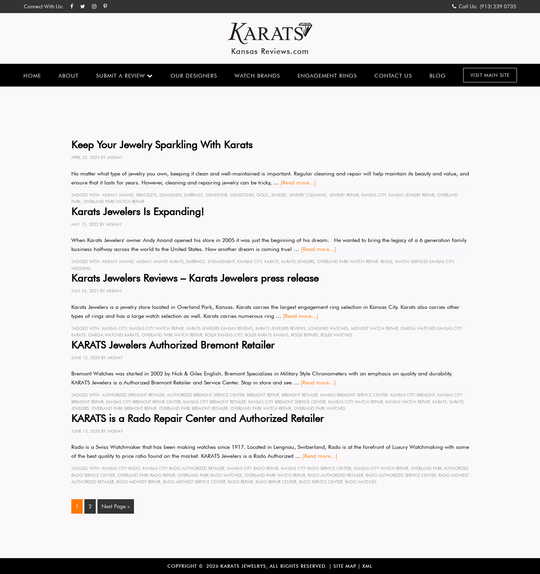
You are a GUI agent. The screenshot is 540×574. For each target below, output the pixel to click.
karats (271, 261)
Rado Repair (240, 481)
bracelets (146, 195)
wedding (81, 268)
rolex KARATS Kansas (266, 335)
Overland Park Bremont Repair (124, 408)
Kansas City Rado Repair (252, 468)
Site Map (344, 566)
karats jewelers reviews (280, 328)
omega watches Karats (113, 335)
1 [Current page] (77, 506)
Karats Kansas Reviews (270, 38)
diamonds (170, 195)
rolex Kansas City (223, 335)
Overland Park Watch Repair (113, 201)
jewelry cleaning (307, 195)
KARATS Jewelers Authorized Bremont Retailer (172, 345)
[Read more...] (298, 182)
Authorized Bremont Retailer (133, 394)
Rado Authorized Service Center (401, 475)
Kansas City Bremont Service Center (286, 401)
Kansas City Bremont (412, 394)
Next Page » (116, 506)
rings (386, 261)
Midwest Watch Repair (374, 328)
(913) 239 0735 (498, 6)
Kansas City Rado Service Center (316, 468)
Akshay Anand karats (160, 261)
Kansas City (373, 195)
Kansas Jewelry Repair (411, 195)
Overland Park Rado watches (210, 475)
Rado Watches (360, 481)
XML (367, 566)
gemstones (242, 195)
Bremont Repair (263, 394)
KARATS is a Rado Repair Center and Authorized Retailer (197, 418)
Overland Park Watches (319, 408)
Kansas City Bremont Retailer (214, 401)
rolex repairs (304, 335)
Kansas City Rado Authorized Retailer (183, 468)
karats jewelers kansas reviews (219, 328)
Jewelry (279, 195)
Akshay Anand (118, 195)
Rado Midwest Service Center (194, 481)
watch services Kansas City (424, 261)
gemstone (216, 195)
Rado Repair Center (276, 481)
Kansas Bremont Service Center (353, 394)
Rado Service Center (320, 481)
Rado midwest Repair (138, 481)
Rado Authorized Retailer (335, 475)
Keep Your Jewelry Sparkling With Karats (161, 144)
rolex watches (336, 335)
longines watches (328, 328)
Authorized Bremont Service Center (205, 394)
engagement (221, 261)
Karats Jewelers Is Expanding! (137, 211)
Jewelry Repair (344, 195)
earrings (193, 195)
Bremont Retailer (300, 394)
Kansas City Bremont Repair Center (143, 401)
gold (262, 195)
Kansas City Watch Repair (156, 328)
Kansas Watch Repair (407, 401)
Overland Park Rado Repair (146, 475)
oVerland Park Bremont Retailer (193, 408)
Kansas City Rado (121, 468)
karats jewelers (297, 261)
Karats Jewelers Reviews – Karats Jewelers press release (195, 278)
